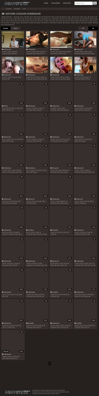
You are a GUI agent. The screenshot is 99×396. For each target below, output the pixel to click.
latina (52, 53)
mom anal (64, 19)
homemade (14, 51)
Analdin (54, 230)
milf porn (56, 19)
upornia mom (19, 19)
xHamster (6, 49)
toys (65, 265)
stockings (14, 203)
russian (10, 327)
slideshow (66, 110)
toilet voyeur (29, 17)
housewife (5, 53)
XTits (5, 106)
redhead (31, 203)
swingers (83, 141)
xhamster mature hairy (79, 17)
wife (65, 53)
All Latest (8, 9)
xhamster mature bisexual (52, 17)
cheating (37, 77)
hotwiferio (86, 19)
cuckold (40, 294)
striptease (11, 141)
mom (15, 53)
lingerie (45, 170)
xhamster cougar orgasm (12, 22)
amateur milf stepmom (41, 22)
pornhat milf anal (16, 21)
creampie (18, 170)
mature (10, 53)
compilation (53, 108)
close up (63, 139)
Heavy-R (78, 49)
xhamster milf (9, 24)
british (27, 170)
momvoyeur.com (15, 392)
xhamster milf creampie (33, 19)
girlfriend (90, 325)
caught (86, 51)
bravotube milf (76, 21)
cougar (9, 51)
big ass (36, 108)
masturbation (84, 172)
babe (38, 51)
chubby (33, 232)
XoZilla (78, 323)
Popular (5, 28)
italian (58, 203)
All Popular (17, 9)
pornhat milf (38, 17)
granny (63, 108)
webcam (35, 172)
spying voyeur (19, 17)
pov (43, 53)
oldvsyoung (87, 110)
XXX (24, 9)
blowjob (77, 325)
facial (56, 79)
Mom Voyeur (15, 3)
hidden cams (65, 170)
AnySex (30, 230)
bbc (33, 294)
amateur (4, 51)
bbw (57, 51)
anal (32, 108)
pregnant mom (46, 19)
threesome (53, 234)
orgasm (62, 265)
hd (44, 51)
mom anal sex (9, 19)
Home (46, 3)
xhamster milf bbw (27, 22)
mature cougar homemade (46, 21)
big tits (81, 51)
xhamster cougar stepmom (72, 22)
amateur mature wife (30, 21)
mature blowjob (86, 22)
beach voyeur (66, 17)
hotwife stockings (56, 22)
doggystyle (62, 201)
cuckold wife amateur (63, 21)
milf (13, 53)
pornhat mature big (75, 19)
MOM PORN (67, 3)
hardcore (81, 108)
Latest (15, 28)
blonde (33, 77)
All (93, 28)
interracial (35, 79)
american (33, 51)
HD (83, 28)
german (81, 139)
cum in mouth (34, 325)
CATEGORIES (55, 3)
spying (92, 53)
